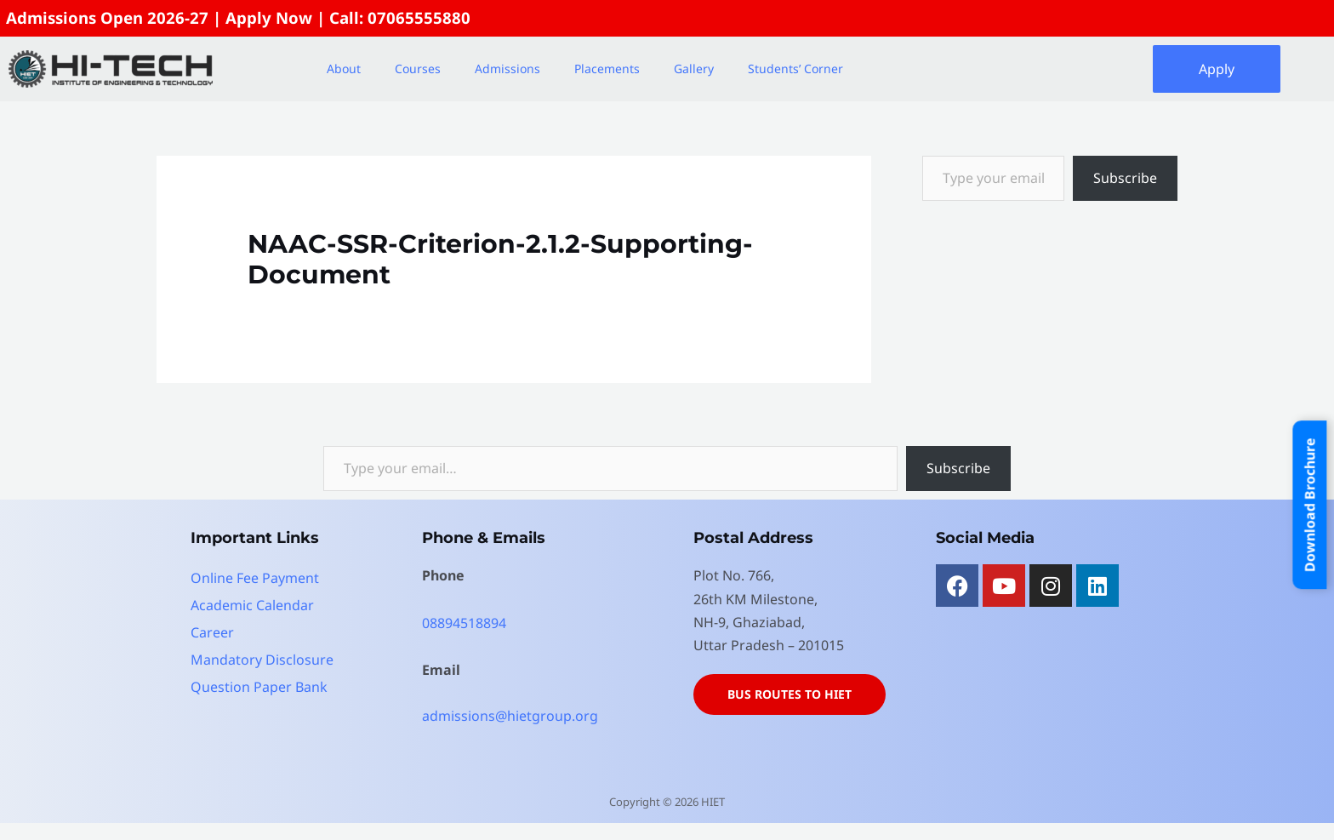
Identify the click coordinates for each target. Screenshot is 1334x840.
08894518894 (464, 623)
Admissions (507, 68)
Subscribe (1125, 178)
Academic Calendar (252, 605)
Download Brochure (1310, 504)
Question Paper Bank (259, 686)
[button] (348, 69)
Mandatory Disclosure (262, 659)
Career (212, 632)
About (344, 68)
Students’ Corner (795, 68)
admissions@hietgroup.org (510, 715)
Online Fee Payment (255, 578)
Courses (418, 68)
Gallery (694, 68)
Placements (607, 68)
